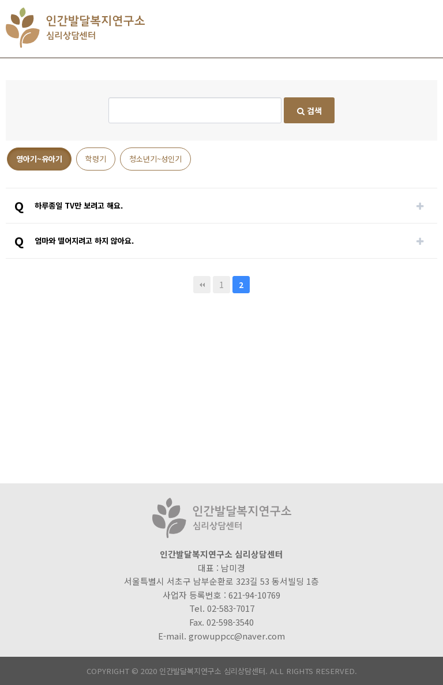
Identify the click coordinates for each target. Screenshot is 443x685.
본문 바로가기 (0, 0)
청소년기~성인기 (155, 158)
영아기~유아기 (39, 158)
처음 (202, 284)
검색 (309, 110)
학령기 (95, 158)
